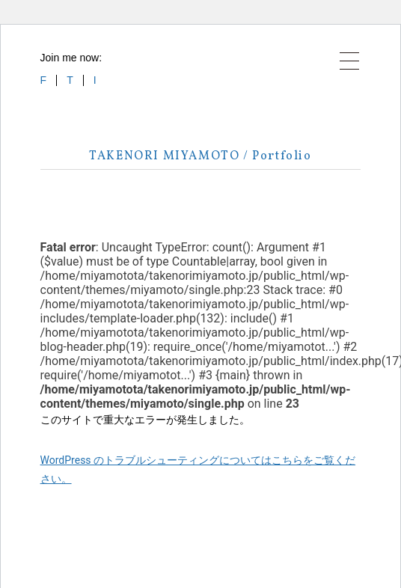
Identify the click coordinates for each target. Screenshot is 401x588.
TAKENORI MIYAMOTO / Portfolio (200, 156)
